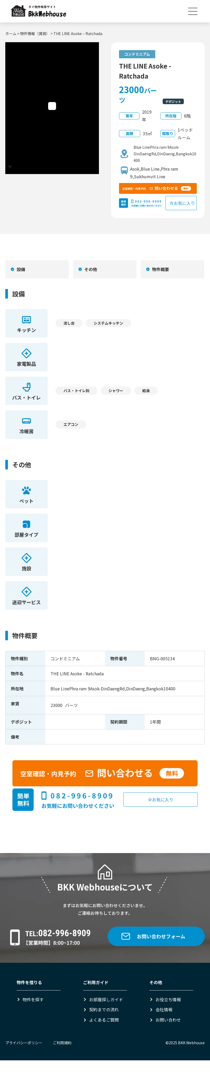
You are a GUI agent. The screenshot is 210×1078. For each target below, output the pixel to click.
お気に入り (182, 203)
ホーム (10, 33)
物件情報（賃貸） (35, 33)
